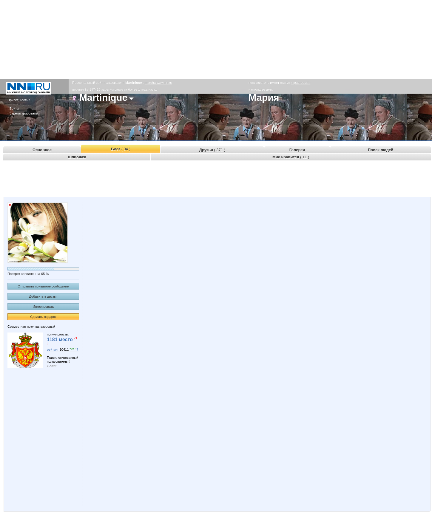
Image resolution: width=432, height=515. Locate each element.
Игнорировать (43, 306)
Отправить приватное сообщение (43, 286)
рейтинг (53, 349)
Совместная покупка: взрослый (31, 326)
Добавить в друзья (43, 296)
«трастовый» (300, 82)
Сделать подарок (43, 316)
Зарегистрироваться (25, 113)
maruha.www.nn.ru (158, 82)
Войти (14, 108)
